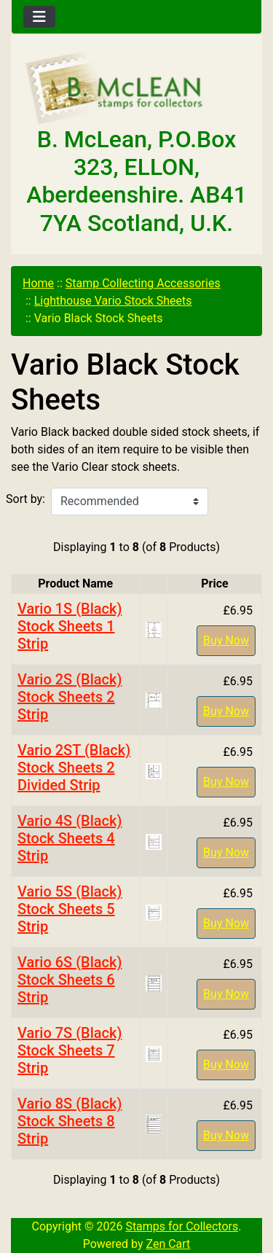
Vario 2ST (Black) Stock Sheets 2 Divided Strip (73, 767)
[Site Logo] (136, 88)
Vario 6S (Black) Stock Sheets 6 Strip (69, 979)
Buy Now (226, 640)
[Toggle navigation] (39, 17)
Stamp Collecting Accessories (143, 283)
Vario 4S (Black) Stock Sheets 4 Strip (69, 838)
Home (38, 283)
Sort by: (25, 499)
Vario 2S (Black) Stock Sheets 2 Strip (69, 697)
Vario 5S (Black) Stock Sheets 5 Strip (69, 909)
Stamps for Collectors (181, 1226)
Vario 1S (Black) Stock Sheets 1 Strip (69, 626)
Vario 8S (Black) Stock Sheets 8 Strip (69, 1121)
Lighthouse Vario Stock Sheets (113, 301)
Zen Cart (168, 1244)
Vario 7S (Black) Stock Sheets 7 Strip (69, 1050)
